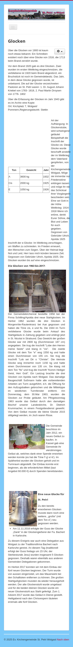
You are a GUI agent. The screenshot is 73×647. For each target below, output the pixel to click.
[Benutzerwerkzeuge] (59, 51)
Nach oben (63, 639)
